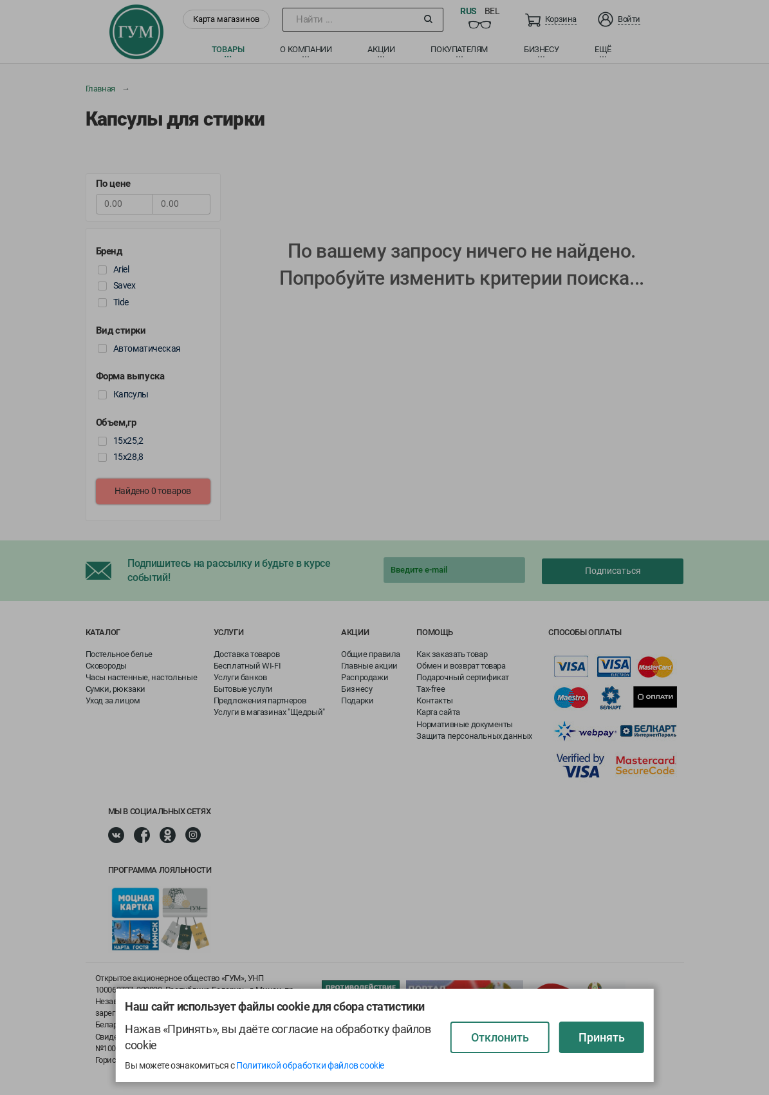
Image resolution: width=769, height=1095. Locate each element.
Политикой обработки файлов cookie (310, 1065)
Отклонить (500, 1037)
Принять (602, 1037)
